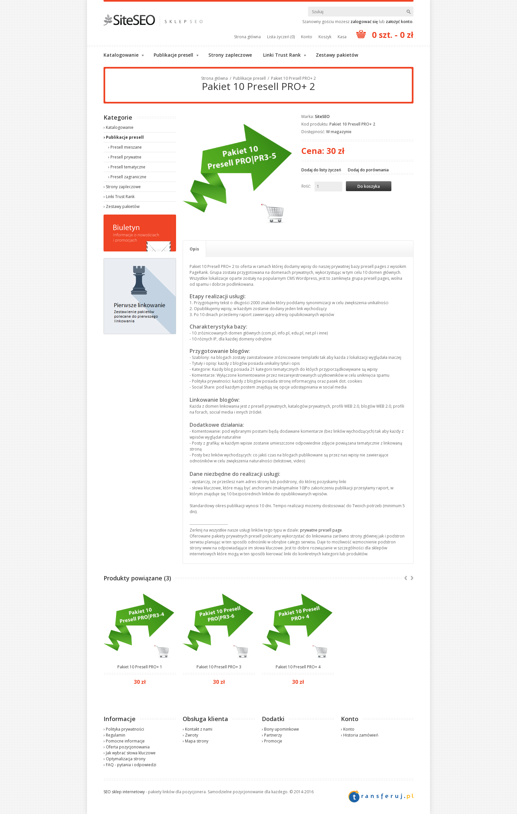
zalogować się (364, 21)
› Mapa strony (195, 741)
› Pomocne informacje (124, 741)
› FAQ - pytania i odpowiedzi (130, 765)
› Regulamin (114, 735)
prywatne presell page (321, 530)
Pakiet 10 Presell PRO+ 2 (293, 78)
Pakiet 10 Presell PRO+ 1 (139, 667)
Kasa (342, 37)
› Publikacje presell (124, 137)
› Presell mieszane (125, 147)
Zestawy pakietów (337, 55)
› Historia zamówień (359, 735)
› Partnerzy (272, 735)
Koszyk (325, 37)
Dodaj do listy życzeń (321, 170)
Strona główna (247, 37)
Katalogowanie (121, 55)
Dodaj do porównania (368, 170)
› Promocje (272, 741)
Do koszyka (368, 186)
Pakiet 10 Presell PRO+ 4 (298, 667)
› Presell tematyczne (126, 167)
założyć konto (399, 21)
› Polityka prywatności (124, 729)
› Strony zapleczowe (122, 186)
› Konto (347, 729)
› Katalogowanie (119, 127)
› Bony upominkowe (280, 729)
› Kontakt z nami (197, 729)
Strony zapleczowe (230, 55)
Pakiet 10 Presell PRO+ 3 (219, 667)
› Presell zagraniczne (127, 177)
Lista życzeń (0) (281, 37)
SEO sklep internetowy (124, 792)
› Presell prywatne (124, 157)
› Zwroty (190, 735)
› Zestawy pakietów (121, 206)
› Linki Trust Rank (119, 196)
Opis (194, 249)
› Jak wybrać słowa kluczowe (130, 753)
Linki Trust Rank (282, 55)
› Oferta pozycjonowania (127, 747)
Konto (306, 37)
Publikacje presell (173, 55)
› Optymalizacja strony (124, 759)
